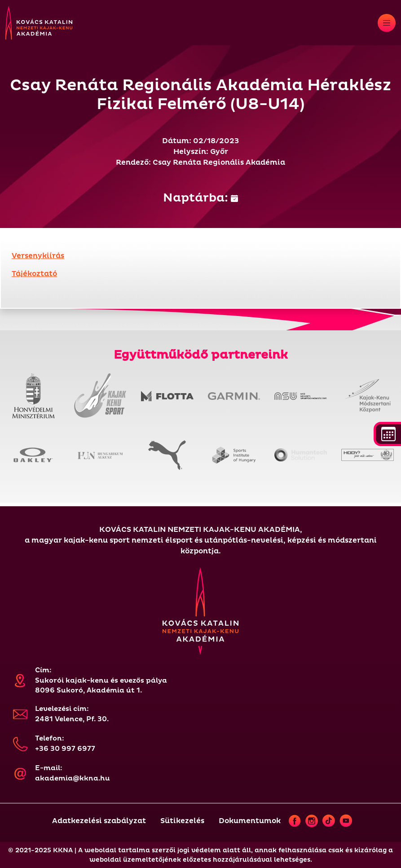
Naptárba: (200, 198)
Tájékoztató (34, 273)
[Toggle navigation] (387, 23)
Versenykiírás (38, 255)
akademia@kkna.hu (72, 778)
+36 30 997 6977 (65, 749)
